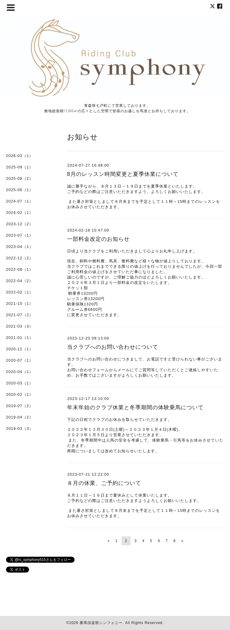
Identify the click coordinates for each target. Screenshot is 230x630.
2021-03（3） (19, 326)
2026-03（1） (19, 155)
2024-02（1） (19, 212)
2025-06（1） (19, 190)
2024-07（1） (19, 201)
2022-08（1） (19, 269)
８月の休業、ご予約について (104, 483)
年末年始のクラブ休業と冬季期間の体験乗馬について (135, 407)
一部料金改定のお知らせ (98, 239)
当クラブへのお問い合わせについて (112, 347)
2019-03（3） (19, 428)
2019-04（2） (19, 417)
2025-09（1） (19, 167)
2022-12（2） (19, 258)
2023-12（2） (19, 224)
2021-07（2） (19, 315)
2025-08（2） (19, 178)
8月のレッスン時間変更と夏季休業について (122, 174)
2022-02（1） (19, 292)
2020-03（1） (19, 383)
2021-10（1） (19, 303)
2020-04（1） (19, 371)
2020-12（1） (19, 349)
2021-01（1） (19, 337)
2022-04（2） (19, 281)
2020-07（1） (19, 360)
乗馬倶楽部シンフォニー (101, 623)
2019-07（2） (19, 406)
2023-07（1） (19, 235)
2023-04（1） (19, 246)
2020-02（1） (19, 394)
